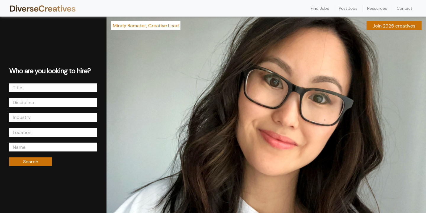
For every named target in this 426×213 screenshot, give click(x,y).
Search (30, 162)
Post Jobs (348, 8)
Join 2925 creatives (394, 26)
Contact (404, 8)
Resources (377, 8)
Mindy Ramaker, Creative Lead (146, 25)
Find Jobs (320, 8)
